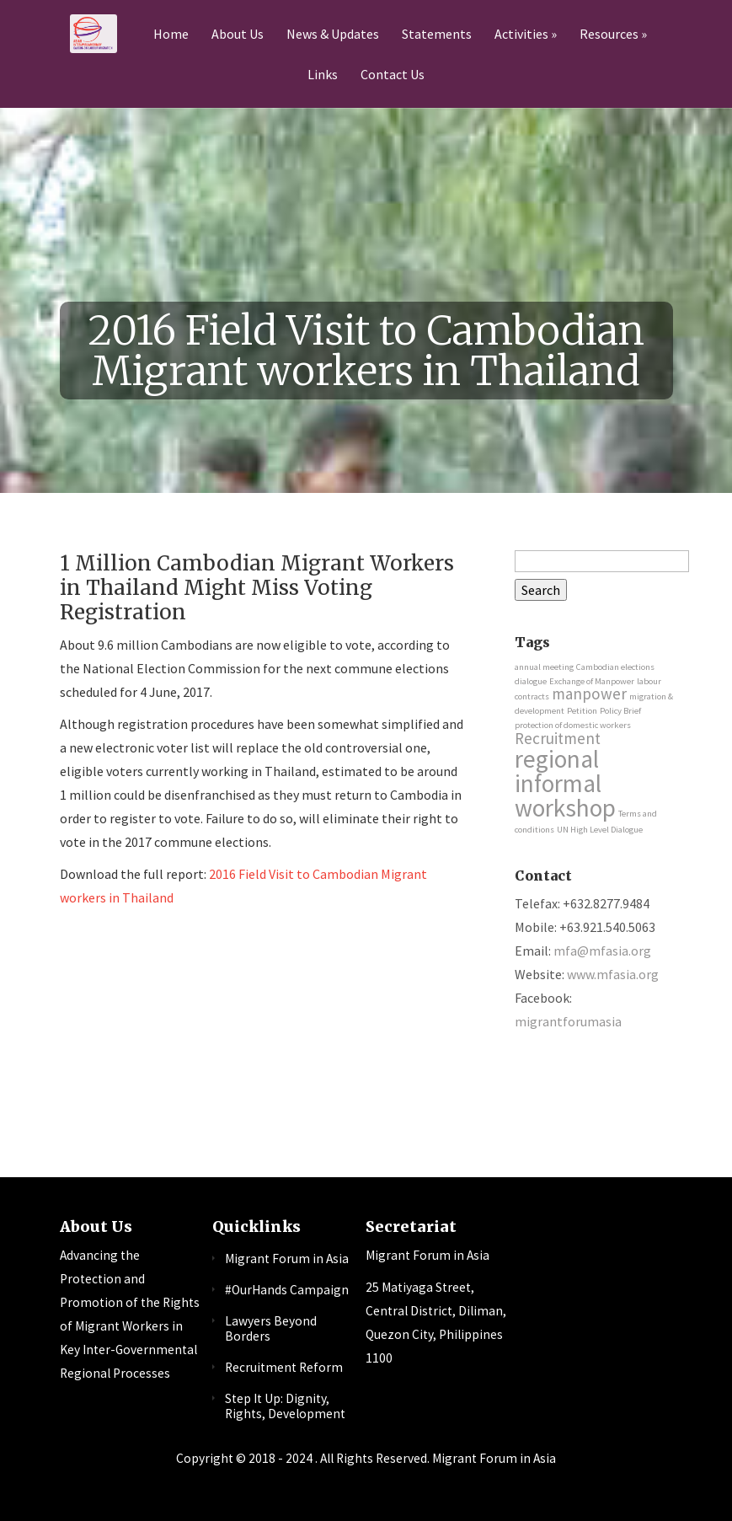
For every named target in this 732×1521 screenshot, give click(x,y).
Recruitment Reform (284, 1367)
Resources (609, 34)
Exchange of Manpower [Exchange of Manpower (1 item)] (591, 681)
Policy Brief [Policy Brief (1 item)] (620, 710)
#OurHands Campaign (287, 1290)
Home (171, 34)
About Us (237, 34)
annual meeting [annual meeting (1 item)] (544, 666)
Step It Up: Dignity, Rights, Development (285, 1406)
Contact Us (393, 75)
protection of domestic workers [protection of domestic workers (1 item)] (573, 725)
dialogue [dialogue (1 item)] (531, 681)
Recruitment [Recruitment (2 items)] (558, 738)
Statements (437, 34)
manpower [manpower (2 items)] (589, 693)
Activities (521, 34)
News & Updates (332, 34)
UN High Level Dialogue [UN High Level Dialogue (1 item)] (600, 829)
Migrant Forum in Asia (287, 1259)
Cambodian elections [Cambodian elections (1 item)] (615, 666)
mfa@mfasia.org (602, 950)
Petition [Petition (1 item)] (582, 710)
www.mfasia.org (613, 974)
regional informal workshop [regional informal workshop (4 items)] (565, 783)
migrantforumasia (568, 1021)
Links (322, 75)
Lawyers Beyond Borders (271, 1329)
